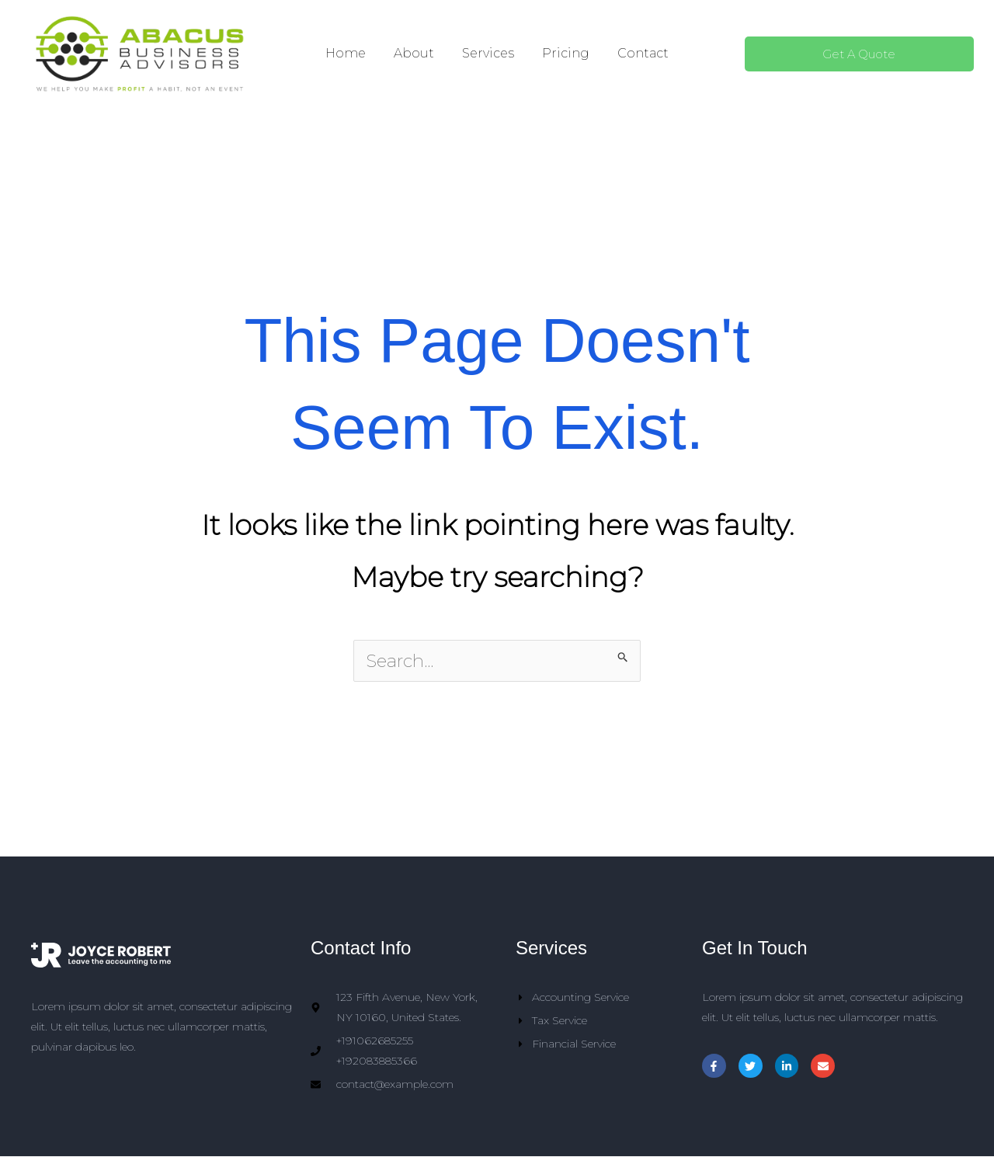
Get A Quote (858, 54)
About (414, 53)
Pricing (565, 53)
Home (345, 53)
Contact (643, 53)
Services (488, 53)
